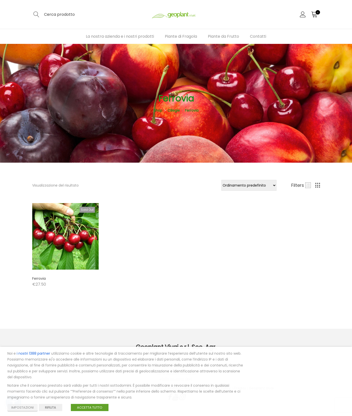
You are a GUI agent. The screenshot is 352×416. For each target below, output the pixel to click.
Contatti (258, 36)
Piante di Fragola (181, 36)
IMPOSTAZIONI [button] (22, 407)
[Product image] (65, 236)
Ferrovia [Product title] (39, 278)
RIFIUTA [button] (50, 407)
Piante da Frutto (223, 36)
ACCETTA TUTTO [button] (89, 407)
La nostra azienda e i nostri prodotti (120, 36)
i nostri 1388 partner (33, 353)
